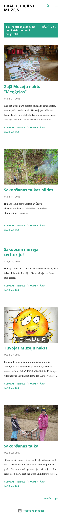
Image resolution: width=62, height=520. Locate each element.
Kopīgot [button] (9, 127)
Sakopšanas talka (21, 446)
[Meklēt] (48, 6)
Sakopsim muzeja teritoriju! (21, 252)
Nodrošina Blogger (31, 510)
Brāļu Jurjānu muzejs (20, 7)
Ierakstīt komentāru (31, 127)
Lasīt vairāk (11, 131)
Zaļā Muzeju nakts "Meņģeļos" (22, 89)
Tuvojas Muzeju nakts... (27, 348)
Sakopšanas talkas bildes (28, 189)
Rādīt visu (49, 27)
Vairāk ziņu (51, 498)
